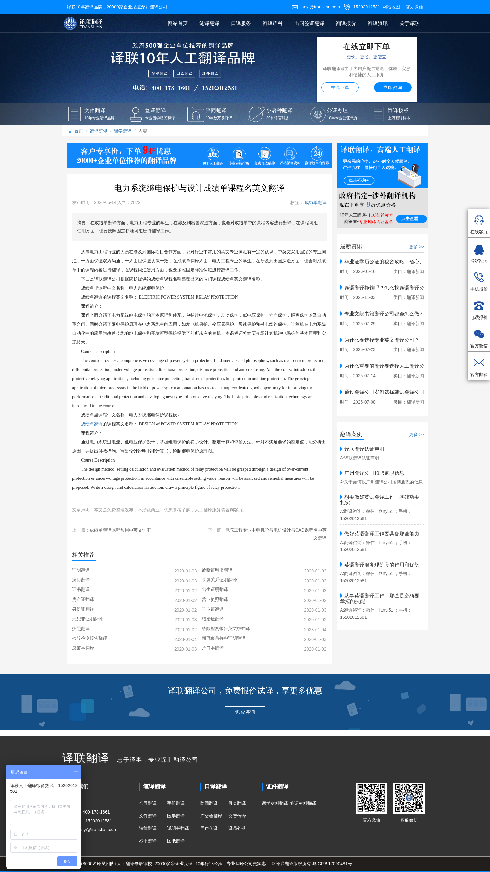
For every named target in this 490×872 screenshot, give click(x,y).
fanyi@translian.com (316, 6)
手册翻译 (176, 803)
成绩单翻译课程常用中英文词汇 (120, 530)
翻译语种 (273, 23)
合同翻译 (148, 803)
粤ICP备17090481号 (332, 863)
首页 (75, 130)
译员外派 (237, 828)
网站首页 (178, 23)
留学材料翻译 (275, 803)
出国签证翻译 (309, 23)
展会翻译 (237, 803)
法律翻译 (148, 828)
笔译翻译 (209, 23)
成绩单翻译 (315, 202)
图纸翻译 (176, 840)
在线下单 (340, 87)
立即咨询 (392, 87)
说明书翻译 (178, 828)
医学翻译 (176, 815)
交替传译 (237, 815)
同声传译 (209, 828)
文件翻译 (148, 815)
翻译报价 (346, 23)
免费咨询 (245, 712)
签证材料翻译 (303, 803)
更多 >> (416, 246)
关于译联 (409, 23)
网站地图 (391, 6)
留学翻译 (123, 130)
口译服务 (241, 23)
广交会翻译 (211, 815)
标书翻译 (148, 840)
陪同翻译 (209, 803)
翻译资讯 (378, 23)
